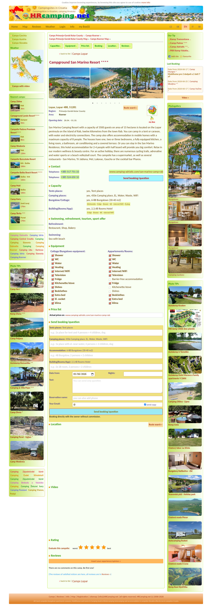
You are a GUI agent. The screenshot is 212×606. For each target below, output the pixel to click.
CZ (171, 26)
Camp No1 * (15, 289)
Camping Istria (36, 235)
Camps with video (21, 86)
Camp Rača (16, 199)
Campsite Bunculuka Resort (23, 159)
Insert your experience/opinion (106, 561)
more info (145, 2)
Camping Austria (97, 601)
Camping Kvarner (18, 257)
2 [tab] (97, 103)
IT (193, 26)
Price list (85, 46)
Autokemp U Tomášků (178, 352)
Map (25, 26)
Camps (52, 596)
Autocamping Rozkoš (177, 540)
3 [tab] (101, 103)
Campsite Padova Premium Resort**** (23, 131)
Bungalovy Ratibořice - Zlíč (180, 471)
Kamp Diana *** (17, 313)
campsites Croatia (172, 601)
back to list (65, 53)
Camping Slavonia (20, 242)
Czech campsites (42, 601)
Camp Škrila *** (18, 213)
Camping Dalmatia (19, 235)
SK (199, 26)
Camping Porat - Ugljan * (21, 437)
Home (14, 26)
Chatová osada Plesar (178, 517)
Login (62, 26)
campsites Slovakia (148, 601)
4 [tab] (106, 103)
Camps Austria (19, 39)
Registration (82, 596)
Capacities (55, 46)
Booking (98, 46)
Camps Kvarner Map (99, 39)
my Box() (84, 26)
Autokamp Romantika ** (21, 363)
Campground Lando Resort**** (25, 115)
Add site (175, 56)
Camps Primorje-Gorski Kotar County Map (68, 39)
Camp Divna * (16, 412)
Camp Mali (15, 185)
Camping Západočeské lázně (26, 471)
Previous (51, 84)
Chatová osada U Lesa (178, 563)
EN (185, 26)
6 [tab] (114, 103)
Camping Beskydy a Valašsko (26, 482)
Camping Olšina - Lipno (178, 401)
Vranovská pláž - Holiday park (181, 494)
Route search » (130, 108)
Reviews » (106, 574)
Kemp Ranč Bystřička (177, 587)
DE (178, 26)
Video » (185, 97)
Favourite (187, 56)
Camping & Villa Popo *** (22, 387)
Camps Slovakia (19, 42)
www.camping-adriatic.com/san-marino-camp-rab (136, 171)
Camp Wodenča (18, 146)
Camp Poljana (16, 338)
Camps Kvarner (92, 35)
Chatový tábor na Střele (179, 448)
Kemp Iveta (173, 424)
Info (72, 26)
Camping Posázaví (18, 490)
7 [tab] (119, 103)
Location (112, 46)
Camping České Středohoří (26, 475)
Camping (39, 239)
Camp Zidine (16, 101)
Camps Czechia (19, 35)
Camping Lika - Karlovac (31, 250)
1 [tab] (92, 103)
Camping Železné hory (32, 486)
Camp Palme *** (178, 43)
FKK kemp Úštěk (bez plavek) (181, 328)
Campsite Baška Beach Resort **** (26, 172)
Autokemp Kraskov (177, 305)
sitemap (93, 596)
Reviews (36, 26)
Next (161, 84)
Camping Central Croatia (22, 239)
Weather (50, 26)
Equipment (70, 46)
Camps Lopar (80, 53)
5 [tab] (110, 103)
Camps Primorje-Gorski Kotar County (66, 35)
